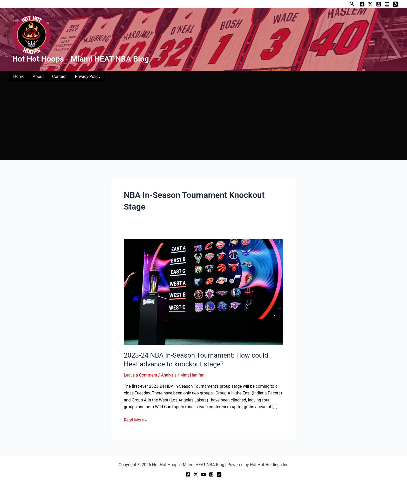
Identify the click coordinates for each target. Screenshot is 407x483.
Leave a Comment (140, 375)
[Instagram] (378, 4)
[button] (352, 4)
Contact (59, 76)
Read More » (135, 419)
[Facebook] (362, 4)
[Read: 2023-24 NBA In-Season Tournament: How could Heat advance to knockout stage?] (203, 291)
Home (18, 76)
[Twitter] (370, 4)
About (38, 76)
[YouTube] (387, 4)
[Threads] (395, 4)
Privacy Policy (88, 76)
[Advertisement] (203, 121)
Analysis (169, 375)
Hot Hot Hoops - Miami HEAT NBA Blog (80, 58)
